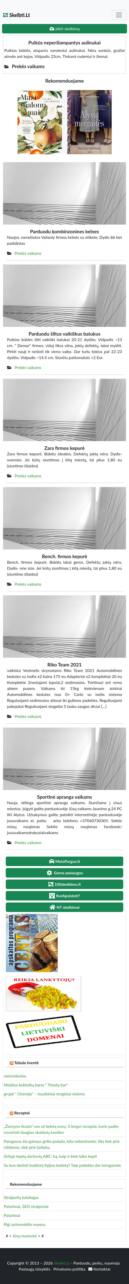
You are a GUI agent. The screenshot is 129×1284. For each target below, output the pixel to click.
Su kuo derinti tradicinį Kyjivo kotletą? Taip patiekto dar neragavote (62, 1165)
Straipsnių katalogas (21, 1197)
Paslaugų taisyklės (35, 1269)
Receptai (22, 1112)
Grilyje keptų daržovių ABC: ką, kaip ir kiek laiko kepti (50, 1156)
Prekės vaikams (28, 253)
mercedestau (15, 1075)
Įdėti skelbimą (64, 28)
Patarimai (12, 1215)
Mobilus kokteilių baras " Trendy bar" (36, 1084)
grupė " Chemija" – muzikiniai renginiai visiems (44, 1093)
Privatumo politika (70, 1269)
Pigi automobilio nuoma (24, 1224)
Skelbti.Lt (16, 15)
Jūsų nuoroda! (24, 1235)
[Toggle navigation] (119, 15)
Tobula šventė (26, 1062)
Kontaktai (99, 1269)
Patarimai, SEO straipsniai (26, 1206)
